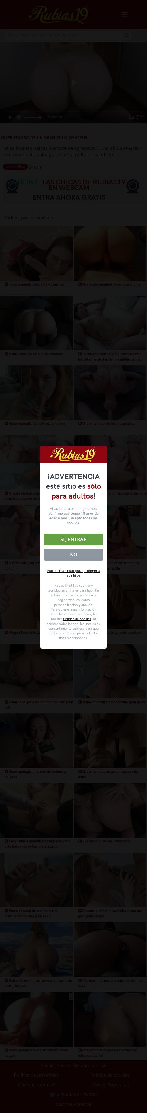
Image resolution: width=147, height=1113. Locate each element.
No (73, 555)
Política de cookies (77, 619)
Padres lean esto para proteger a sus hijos (73, 573)
